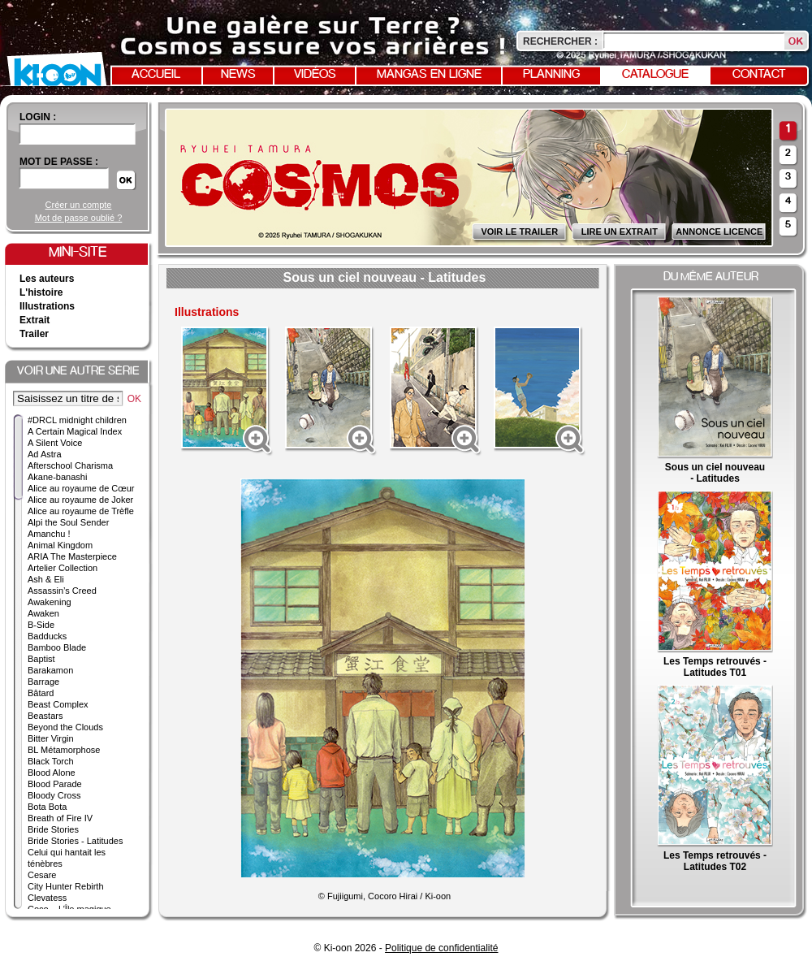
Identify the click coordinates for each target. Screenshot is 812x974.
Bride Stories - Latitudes (75, 841)
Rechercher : (560, 41)
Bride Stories (53, 829)
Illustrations (47, 306)
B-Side (41, 625)
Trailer (34, 334)
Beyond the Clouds (65, 727)
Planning (551, 74)
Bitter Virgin (51, 738)
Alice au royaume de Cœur (81, 488)
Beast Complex (58, 704)
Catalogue (655, 74)
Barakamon (50, 670)
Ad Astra (45, 454)
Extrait (34, 320)
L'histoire (41, 292)
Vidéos (315, 74)
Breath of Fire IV (60, 818)
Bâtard (41, 693)
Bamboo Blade (57, 647)
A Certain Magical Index (75, 431)
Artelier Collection (62, 568)
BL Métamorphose (64, 750)
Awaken (43, 613)
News (238, 74)
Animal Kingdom (60, 545)
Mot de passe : (58, 161)
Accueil (156, 74)
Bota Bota (47, 807)
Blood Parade (55, 784)
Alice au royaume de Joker (80, 499)
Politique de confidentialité (441, 948)
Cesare (42, 875)
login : (37, 117)
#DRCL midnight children (77, 420)
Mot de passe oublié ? (79, 218)
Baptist (41, 659)
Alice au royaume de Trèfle (81, 511)
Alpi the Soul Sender (68, 522)
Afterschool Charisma (70, 465)
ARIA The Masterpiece (72, 556)
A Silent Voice (55, 443)
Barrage (43, 681)
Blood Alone (52, 772)
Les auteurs (46, 278)
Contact (759, 74)
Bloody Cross (54, 795)
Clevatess (47, 898)
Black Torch (51, 761)
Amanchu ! (49, 534)
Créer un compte (78, 205)
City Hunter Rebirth (66, 886)
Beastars (45, 716)
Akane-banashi (57, 477)
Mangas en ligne (429, 74)
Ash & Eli (46, 579)
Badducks (47, 636)
